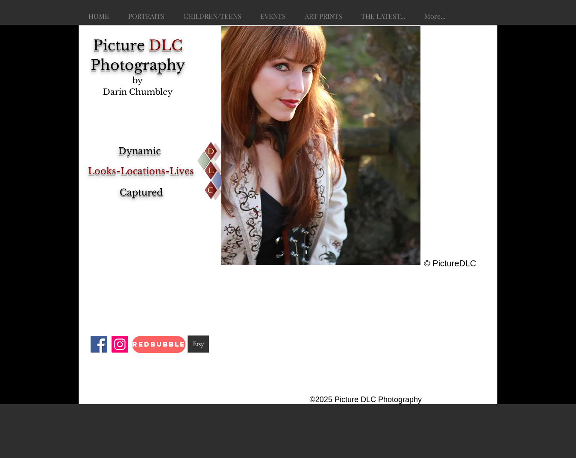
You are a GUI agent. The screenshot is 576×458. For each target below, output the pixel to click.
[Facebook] (99, 344)
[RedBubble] (158, 344)
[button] (320, 145)
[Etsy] (198, 344)
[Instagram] (120, 344)
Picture (137, 45)
